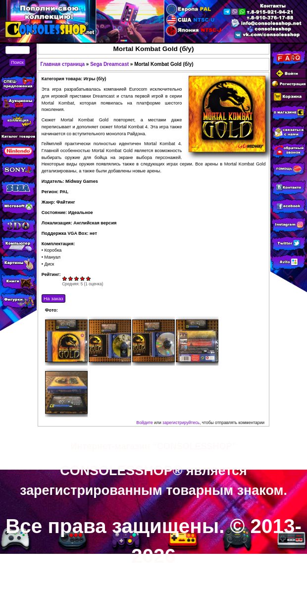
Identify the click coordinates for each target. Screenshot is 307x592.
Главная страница (62, 64)
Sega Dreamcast (109, 64)
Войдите (144, 422)
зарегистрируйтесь (181, 422)
